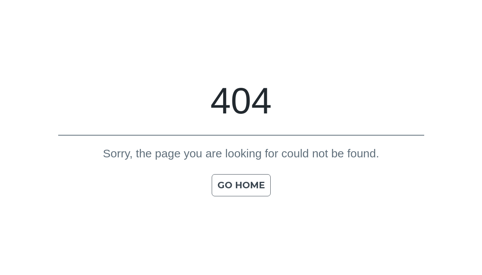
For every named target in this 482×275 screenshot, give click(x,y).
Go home (241, 185)
